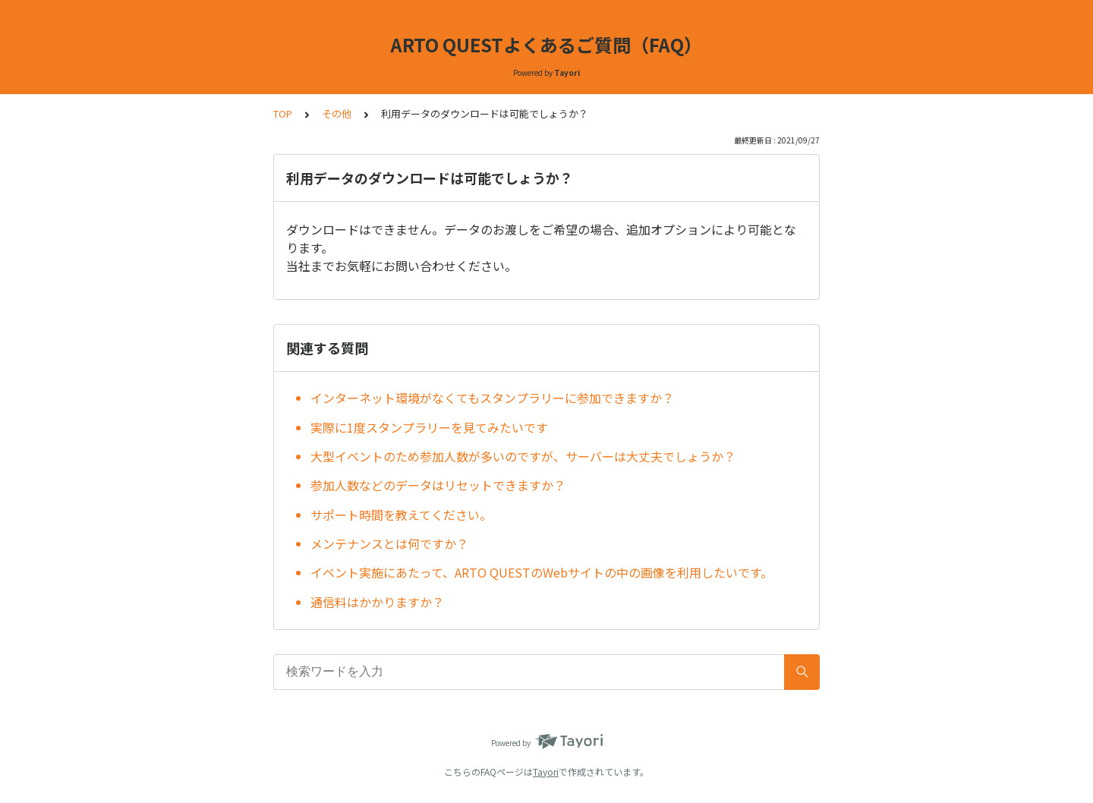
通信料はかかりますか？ (377, 602)
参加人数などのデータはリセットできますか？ (437, 485)
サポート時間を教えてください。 (401, 514)
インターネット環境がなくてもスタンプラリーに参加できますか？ (492, 398)
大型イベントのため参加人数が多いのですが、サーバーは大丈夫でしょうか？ (522, 456)
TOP (282, 113)
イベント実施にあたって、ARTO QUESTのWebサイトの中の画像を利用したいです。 (541, 572)
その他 (336, 113)
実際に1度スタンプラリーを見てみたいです (429, 427)
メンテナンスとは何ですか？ (389, 543)
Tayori (546, 771)
